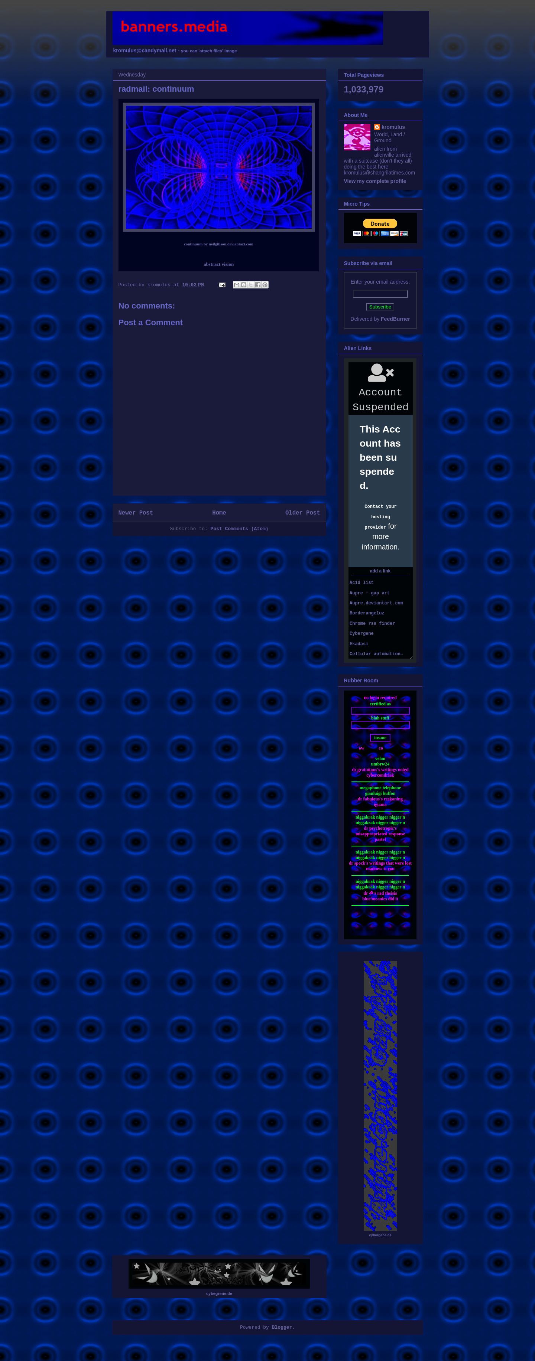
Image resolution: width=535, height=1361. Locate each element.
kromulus (393, 127)
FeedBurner (395, 319)
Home (219, 513)
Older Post (302, 513)
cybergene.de (380, 1235)
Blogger (282, 1327)
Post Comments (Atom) (240, 529)
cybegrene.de (219, 1293)
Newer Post (136, 513)
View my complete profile (375, 181)
